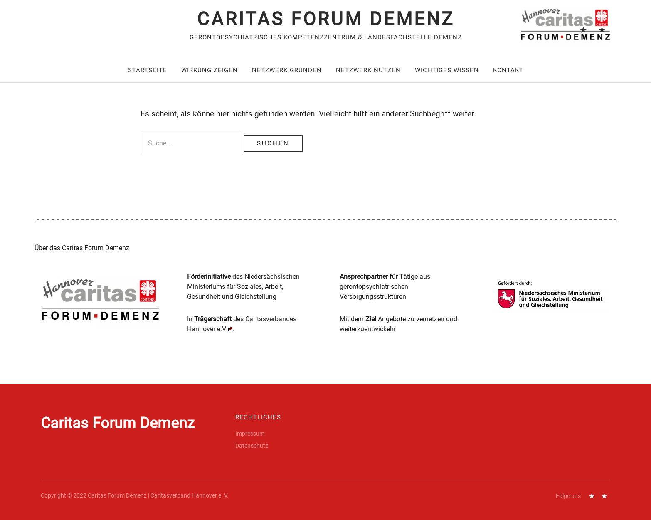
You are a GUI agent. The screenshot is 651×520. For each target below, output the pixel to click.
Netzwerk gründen (287, 70)
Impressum (583, 29)
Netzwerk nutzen (368, 70)
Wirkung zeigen (209, 70)
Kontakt (508, 70)
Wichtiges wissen (447, 70)
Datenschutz (601, 29)
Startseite (147, 70)
